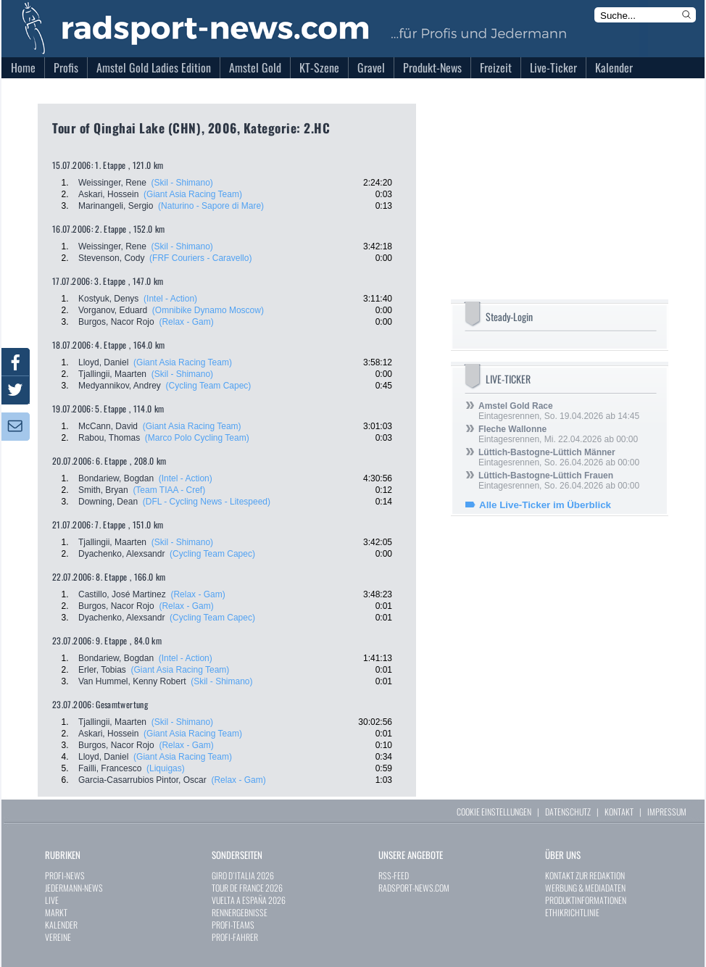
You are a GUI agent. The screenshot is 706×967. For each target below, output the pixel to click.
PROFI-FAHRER (235, 937)
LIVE (52, 900)
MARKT (56, 912)
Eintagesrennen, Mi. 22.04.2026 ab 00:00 (558, 434)
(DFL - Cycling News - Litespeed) (206, 502)
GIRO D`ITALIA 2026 (243, 875)
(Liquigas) (165, 768)
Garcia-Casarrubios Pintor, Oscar (142, 780)
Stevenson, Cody (111, 258)
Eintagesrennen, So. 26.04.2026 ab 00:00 (558, 457)
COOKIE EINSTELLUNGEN (494, 811)
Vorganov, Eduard (112, 310)
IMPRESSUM (666, 811)
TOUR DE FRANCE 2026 (247, 887)
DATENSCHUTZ (568, 811)
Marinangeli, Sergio (115, 206)
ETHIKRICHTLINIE (572, 912)
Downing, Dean (108, 502)
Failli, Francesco (109, 768)
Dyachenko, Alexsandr (121, 554)
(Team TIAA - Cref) (169, 490)
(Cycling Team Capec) (209, 386)
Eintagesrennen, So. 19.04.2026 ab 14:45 (558, 411)
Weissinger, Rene (112, 183)
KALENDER (61, 924)
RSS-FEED (393, 875)
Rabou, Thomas (109, 438)
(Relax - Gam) (186, 322)
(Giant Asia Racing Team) (193, 194)
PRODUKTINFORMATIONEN (585, 900)
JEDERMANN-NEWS (74, 887)
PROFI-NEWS (65, 875)
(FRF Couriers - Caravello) (200, 258)
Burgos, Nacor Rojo (116, 322)
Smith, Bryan (103, 490)
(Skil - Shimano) (182, 183)
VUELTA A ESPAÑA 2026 (249, 900)
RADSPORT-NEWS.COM (413, 887)
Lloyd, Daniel (103, 362)
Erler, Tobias (102, 670)
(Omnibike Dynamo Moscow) (208, 310)
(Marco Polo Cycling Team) (197, 438)
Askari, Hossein (108, 194)
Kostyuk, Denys (108, 299)
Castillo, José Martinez (122, 594)
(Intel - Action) (170, 299)
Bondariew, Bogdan (116, 478)
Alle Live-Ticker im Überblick (545, 504)
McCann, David (108, 426)
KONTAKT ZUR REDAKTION (585, 875)
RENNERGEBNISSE (239, 912)
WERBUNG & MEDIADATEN (585, 887)
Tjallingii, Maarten (112, 374)
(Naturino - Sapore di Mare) (211, 206)
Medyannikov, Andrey (119, 386)
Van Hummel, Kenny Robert (132, 681)
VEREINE (58, 937)
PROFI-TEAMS (233, 924)
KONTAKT (619, 811)
